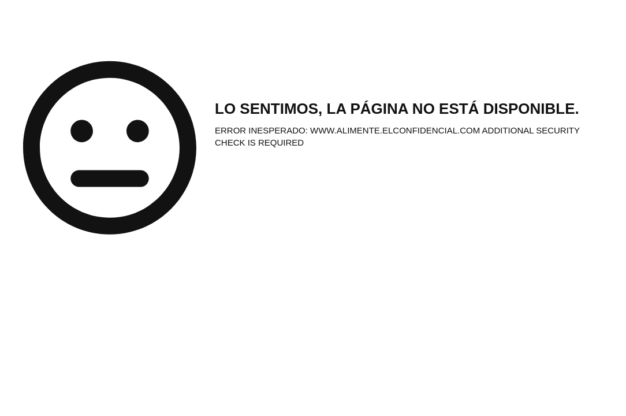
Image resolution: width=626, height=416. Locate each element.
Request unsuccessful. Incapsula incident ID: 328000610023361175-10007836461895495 (313, 208)
